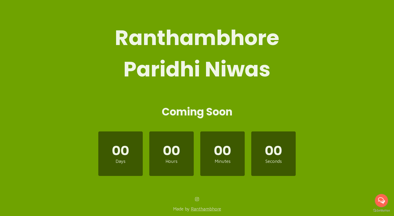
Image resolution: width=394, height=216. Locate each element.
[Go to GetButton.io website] (381, 210)
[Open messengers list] (381, 200)
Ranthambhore (206, 209)
